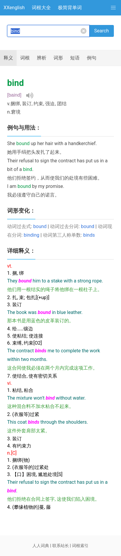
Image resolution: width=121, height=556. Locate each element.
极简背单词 (70, 7)
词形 (58, 58)
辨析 (41, 58)
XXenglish (14, 7)
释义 (8, 58)
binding (31, 235)
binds (89, 235)
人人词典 (40, 545)
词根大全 (41, 7)
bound (40, 226)
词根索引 (80, 545)
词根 (25, 58)
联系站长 (60, 545)
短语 (75, 58)
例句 (91, 58)
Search (101, 31)
